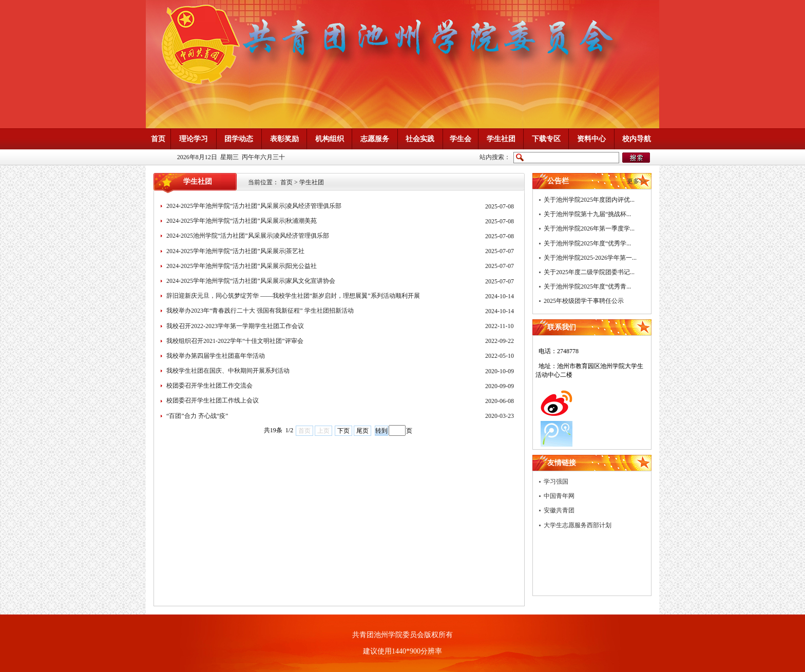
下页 (343, 430)
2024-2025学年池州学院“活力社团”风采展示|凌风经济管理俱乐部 (253, 205)
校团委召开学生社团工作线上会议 (212, 400)
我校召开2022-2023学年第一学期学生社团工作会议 (235, 326)
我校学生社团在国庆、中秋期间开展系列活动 (228, 370)
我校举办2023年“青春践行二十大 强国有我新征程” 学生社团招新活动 (260, 310)
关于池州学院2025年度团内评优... (589, 199)
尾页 (362, 430)
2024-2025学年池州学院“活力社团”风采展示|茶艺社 (235, 251)
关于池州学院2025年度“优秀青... (587, 286)
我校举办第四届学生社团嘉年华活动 (215, 355)
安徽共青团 (559, 510)
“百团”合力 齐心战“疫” (197, 415)
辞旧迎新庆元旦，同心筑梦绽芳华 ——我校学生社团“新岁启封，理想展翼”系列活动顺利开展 (293, 295)
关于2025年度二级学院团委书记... (589, 272)
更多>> (636, 181)
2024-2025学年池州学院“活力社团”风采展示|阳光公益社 (241, 266)
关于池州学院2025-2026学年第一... (590, 257)
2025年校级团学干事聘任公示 (584, 300)
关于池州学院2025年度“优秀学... (587, 243)
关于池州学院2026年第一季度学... (589, 228)
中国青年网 (559, 496)
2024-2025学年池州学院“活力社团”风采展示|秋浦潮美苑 (241, 220)
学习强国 (556, 481)
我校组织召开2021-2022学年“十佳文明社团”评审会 (234, 340)
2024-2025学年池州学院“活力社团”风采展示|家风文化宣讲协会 (250, 280)
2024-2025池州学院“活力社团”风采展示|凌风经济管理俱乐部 (247, 235)
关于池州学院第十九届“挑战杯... (587, 214)
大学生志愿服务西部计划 (577, 525)
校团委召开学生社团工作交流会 (209, 385)
